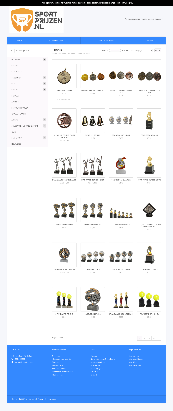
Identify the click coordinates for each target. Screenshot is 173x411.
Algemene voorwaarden (62, 359)
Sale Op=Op (16, 138)
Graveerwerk (96, 365)
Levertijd (94, 371)
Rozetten (15, 89)
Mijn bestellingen (136, 359)
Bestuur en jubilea (19, 108)
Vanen (14, 84)
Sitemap (94, 356)
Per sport (16, 78)
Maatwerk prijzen (98, 362)
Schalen (15, 96)
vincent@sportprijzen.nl (24, 362)
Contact (94, 375)
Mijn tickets (133, 362)
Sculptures (16, 71)
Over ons (149, 40)
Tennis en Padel (83, 53)
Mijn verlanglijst (135, 365)
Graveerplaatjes (18, 114)
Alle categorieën (106, 40)
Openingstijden (97, 368)
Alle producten (56, 40)
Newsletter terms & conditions (103, 359)
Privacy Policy (57, 365)
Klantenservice (58, 375)
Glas (13, 132)
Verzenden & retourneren (63, 371)
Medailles (15, 59)
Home (19, 40)
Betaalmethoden (59, 368)
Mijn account (156, 19)
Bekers (14, 66)
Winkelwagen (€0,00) (136, 19)
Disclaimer (56, 362)
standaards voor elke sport (24, 126)
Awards (15, 102)
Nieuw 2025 (16, 144)
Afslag (14, 120)
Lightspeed (52, 399)
